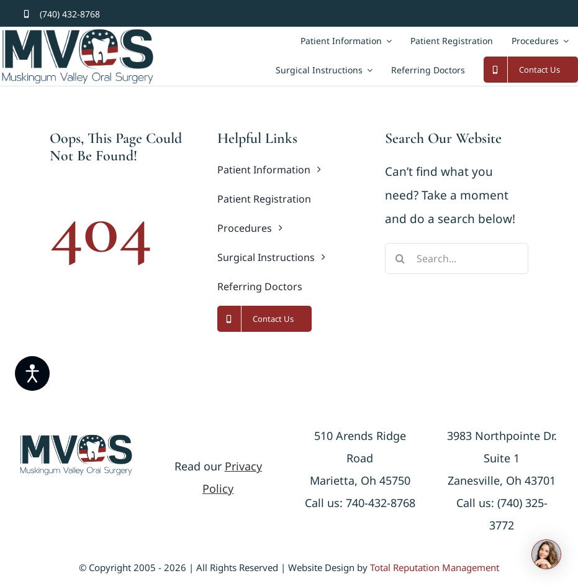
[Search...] (456, 258)
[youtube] (555, 14)
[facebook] (514, 14)
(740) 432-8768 (70, 14)
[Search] (400, 258)
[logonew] (76, 439)
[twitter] (535, 14)
